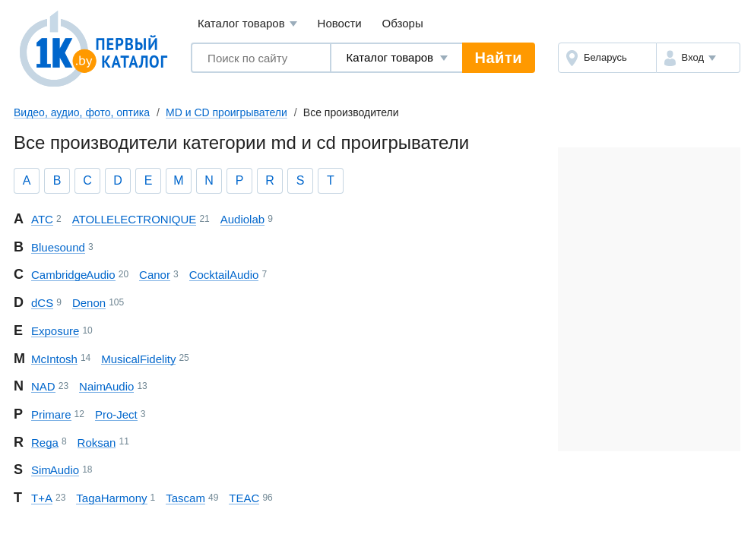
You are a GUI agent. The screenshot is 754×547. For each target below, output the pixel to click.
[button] (698, 57)
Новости (340, 23)
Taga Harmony (111, 498)
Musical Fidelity (138, 359)
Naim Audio (106, 386)
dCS (42, 302)
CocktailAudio (224, 274)
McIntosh (54, 359)
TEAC (244, 498)
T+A (41, 498)
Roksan (97, 442)
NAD (43, 386)
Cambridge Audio (73, 274)
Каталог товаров (247, 24)
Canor (154, 274)
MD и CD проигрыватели (226, 112)
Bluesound (58, 247)
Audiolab (242, 219)
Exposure (55, 330)
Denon (89, 302)
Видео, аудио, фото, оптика (82, 112)
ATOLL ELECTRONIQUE (134, 219)
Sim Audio (55, 469)
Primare (51, 414)
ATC (42, 219)
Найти (498, 57)
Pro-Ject (116, 414)
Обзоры (402, 23)
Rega (45, 442)
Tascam (185, 498)
